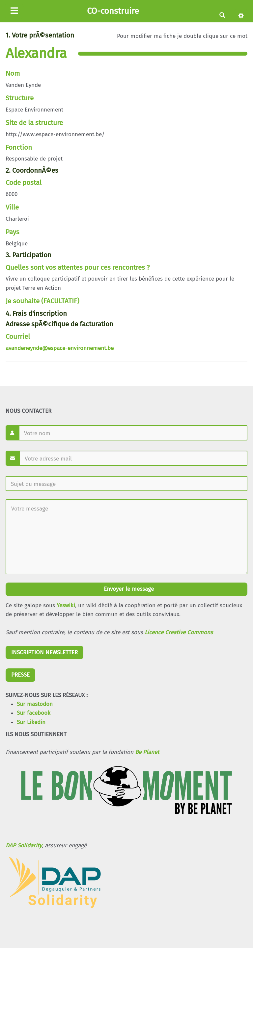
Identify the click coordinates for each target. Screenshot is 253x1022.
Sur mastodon (35, 704)
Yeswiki (66, 605)
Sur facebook (33, 713)
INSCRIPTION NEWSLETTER (44, 652)
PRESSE (20, 674)
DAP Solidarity (24, 845)
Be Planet (147, 752)
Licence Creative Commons (179, 632)
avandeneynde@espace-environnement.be (60, 348)
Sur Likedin (31, 722)
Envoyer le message (128, 589)
